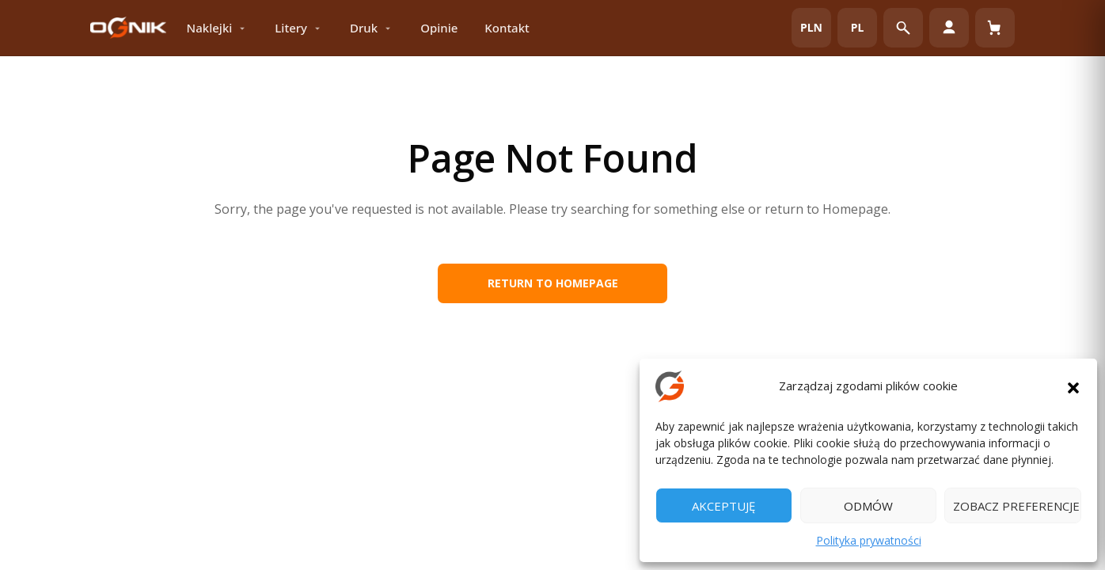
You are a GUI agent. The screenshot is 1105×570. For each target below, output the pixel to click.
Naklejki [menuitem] (218, 28)
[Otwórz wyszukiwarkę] (903, 28)
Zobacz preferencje (1016, 506)
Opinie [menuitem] (439, 28)
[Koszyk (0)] (995, 28)
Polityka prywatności (868, 540)
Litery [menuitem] (299, 28)
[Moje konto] (949, 28)
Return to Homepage (553, 283)
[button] (1073, 386)
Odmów (868, 506)
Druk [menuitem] (371, 28)
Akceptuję (723, 506)
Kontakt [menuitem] (507, 28)
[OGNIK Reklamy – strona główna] (128, 28)
